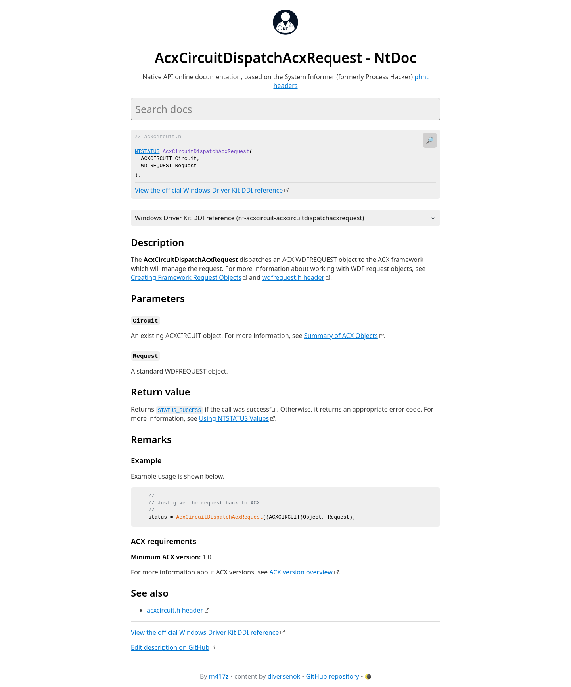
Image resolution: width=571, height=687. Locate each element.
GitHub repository (332, 674)
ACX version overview (301, 570)
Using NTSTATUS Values (234, 416)
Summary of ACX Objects (341, 334)
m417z (219, 674)
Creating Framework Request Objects (186, 277)
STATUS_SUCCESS (179, 408)
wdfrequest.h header (293, 277)
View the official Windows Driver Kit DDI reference (209, 189)
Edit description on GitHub (170, 645)
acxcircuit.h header (175, 608)
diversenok (284, 674)
